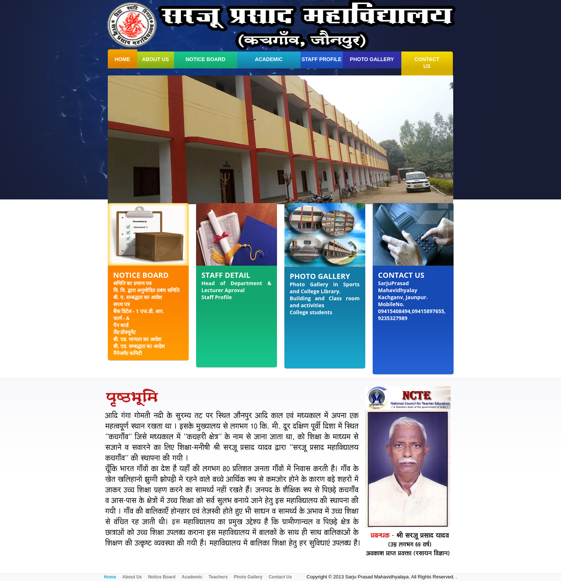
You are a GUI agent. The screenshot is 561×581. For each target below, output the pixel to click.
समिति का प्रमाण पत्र (132, 283)
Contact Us (280, 577)
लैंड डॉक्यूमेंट (124, 332)
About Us (132, 577)
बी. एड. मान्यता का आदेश (137, 339)
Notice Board (205, 59)
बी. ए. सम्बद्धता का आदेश (138, 297)
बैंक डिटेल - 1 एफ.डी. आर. (138, 311)
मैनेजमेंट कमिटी (127, 353)
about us (155, 59)
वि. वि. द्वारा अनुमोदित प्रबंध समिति (146, 290)
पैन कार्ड (121, 325)
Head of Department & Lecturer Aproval (236, 287)
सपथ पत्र (121, 304)
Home (110, 577)
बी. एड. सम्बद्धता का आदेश (139, 346)
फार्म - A (121, 318)
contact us (427, 62)
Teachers (218, 577)
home (122, 59)
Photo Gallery (372, 59)
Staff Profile (322, 59)
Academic (269, 59)
